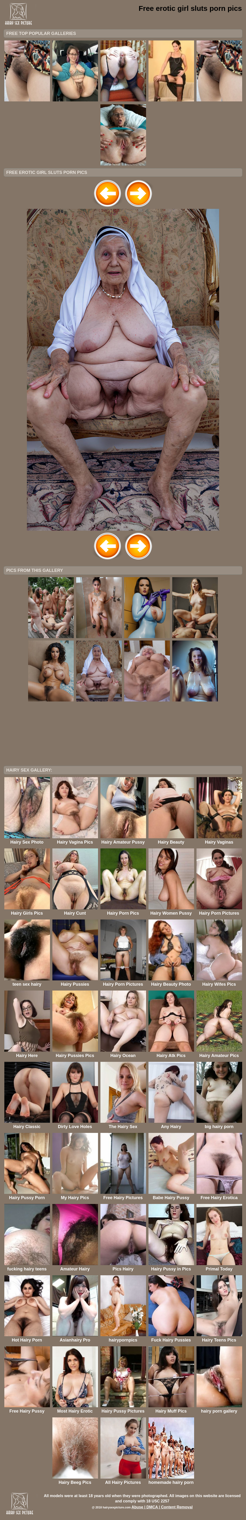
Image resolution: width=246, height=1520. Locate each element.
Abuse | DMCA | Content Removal (162, 1507)
